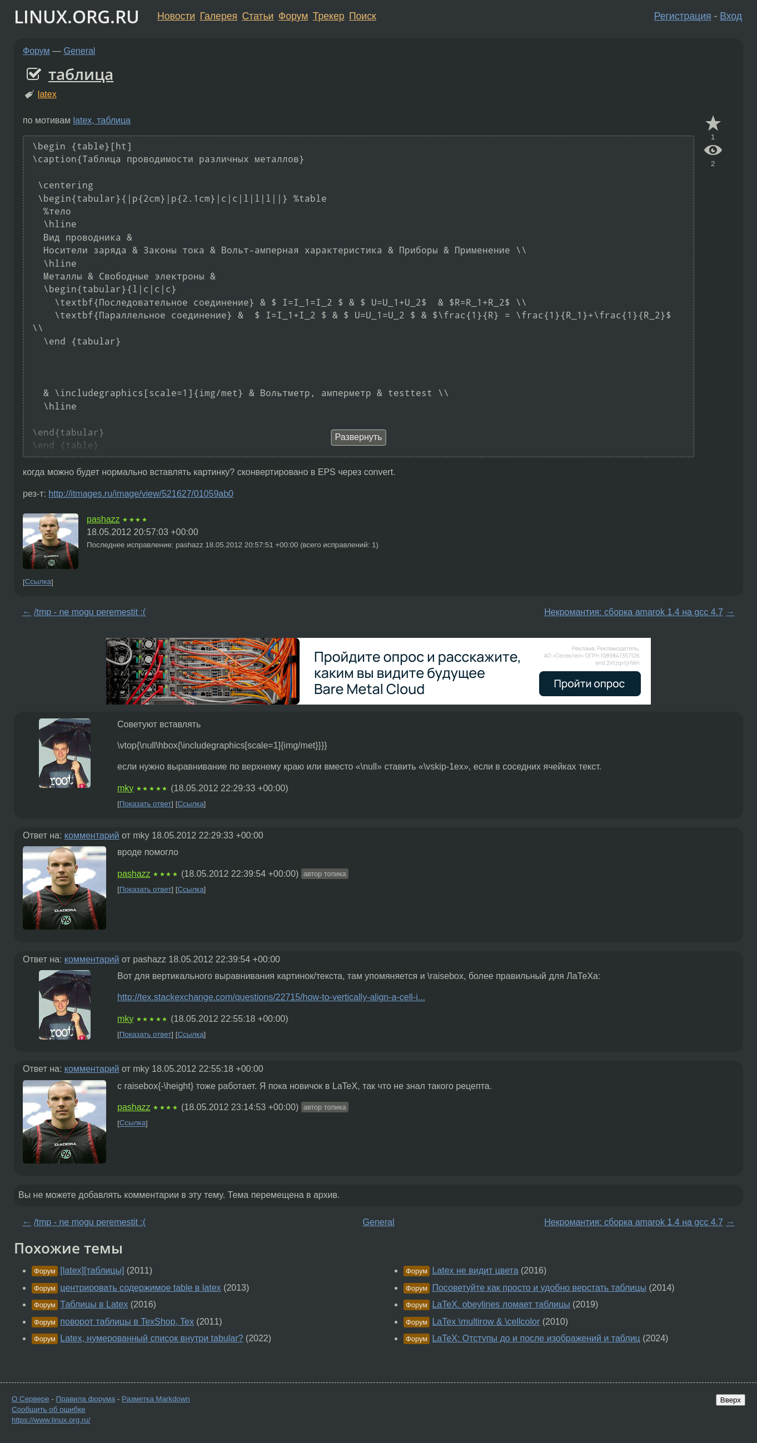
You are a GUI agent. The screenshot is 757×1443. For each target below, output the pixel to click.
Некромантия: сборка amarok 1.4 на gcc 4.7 (633, 612)
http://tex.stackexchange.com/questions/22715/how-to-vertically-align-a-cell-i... (271, 997)
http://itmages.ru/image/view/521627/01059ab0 (140, 493)
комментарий (91, 835)
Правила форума (86, 1399)
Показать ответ (145, 804)
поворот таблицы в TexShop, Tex (127, 1321)
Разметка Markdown (156, 1399)
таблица (80, 73)
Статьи (257, 16)
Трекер (329, 16)
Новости (176, 16)
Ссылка (38, 582)
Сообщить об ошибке (49, 1409)
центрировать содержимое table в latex (140, 1287)
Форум (293, 16)
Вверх (730, 1400)
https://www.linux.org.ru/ (51, 1420)
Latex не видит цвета (475, 1270)
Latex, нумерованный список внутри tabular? (151, 1338)
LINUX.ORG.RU (77, 16)
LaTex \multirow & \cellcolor (486, 1321)
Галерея (218, 16)
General (80, 51)
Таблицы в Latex (94, 1304)
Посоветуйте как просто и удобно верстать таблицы (539, 1287)
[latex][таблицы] (92, 1270)
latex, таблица (102, 120)
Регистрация (682, 16)
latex (47, 94)
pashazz (103, 519)
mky (125, 788)
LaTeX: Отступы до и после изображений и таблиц (536, 1338)
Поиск (362, 16)
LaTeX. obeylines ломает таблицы (501, 1304)
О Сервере (30, 1399)
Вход (731, 16)
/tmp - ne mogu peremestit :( (90, 612)
